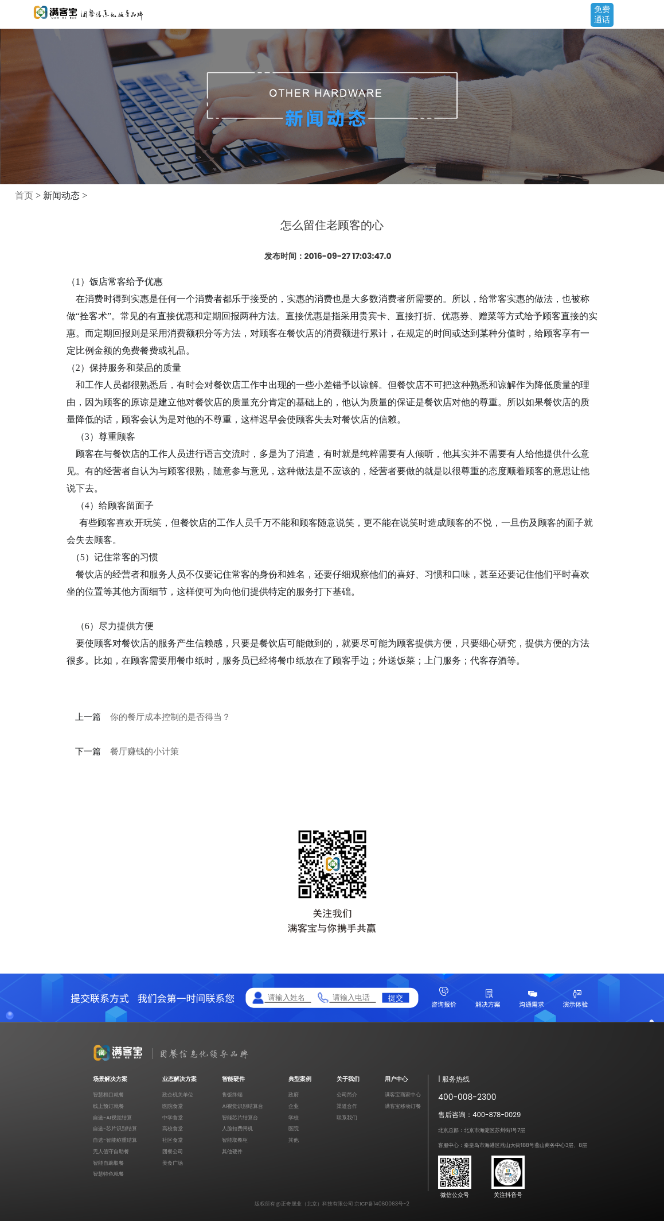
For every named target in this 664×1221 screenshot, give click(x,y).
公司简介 (347, 1094)
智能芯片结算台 (240, 1117)
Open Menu (649, 15)
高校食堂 (172, 1128)
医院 (293, 1128)
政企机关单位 (177, 1094)
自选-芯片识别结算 (115, 1128)
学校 (293, 1117)
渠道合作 (347, 1106)
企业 (293, 1106)
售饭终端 (232, 1094)
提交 (395, 997)
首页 (24, 195)
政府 (293, 1094)
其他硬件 (232, 1151)
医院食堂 (172, 1106)
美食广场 (172, 1162)
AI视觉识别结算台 (242, 1106)
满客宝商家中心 (403, 1094)
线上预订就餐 (108, 1106)
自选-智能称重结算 (115, 1140)
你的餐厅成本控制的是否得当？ (170, 717)
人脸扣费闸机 (237, 1128)
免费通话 (602, 14)
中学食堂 (172, 1117)
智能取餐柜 (235, 1140)
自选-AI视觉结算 (112, 1117)
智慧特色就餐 (108, 1173)
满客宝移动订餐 (403, 1106)
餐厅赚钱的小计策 (144, 751)
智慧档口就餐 (108, 1094)
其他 (293, 1140)
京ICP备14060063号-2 (381, 1203)
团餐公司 (172, 1151)
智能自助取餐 (108, 1162)
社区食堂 (172, 1140)
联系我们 (347, 1117)
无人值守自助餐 (111, 1151)
